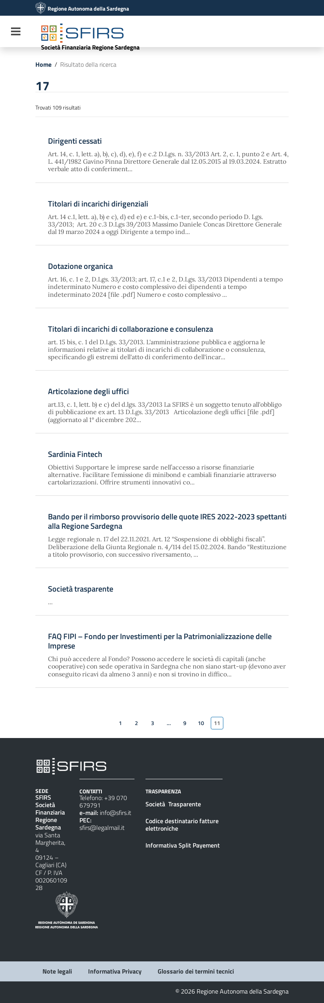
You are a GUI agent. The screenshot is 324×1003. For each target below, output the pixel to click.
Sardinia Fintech (75, 454)
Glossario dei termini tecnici (196, 971)
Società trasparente (80, 589)
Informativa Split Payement (182, 845)
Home (43, 64)
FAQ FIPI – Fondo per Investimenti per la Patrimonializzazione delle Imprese (160, 641)
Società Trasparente (173, 804)
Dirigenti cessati (75, 141)
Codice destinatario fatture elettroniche (182, 824)
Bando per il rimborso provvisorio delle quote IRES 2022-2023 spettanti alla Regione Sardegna (167, 521)
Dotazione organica (80, 266)
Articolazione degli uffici (88, 391)
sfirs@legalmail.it (102, 827)
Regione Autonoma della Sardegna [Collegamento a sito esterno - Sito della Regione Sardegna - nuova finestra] (88, 8)
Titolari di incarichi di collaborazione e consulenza (130, 329)
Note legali (57, 971)
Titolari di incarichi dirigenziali (98, 204)
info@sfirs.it (115, 812)
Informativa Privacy (115, 971)
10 (201, 723)
